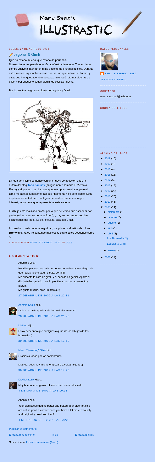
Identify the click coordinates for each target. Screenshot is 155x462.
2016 (108, 169)
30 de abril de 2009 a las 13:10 (44, 340)
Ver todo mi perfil (113, 79)
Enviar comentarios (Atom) (42, 442)
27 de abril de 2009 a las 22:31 (44, 295)
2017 (108, 163)
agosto (112, 222)
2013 (108, 185)
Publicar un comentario (23, 428)
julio (110, 228)
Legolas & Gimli (116, 243)
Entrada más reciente (22, 434)
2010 (108, 201)
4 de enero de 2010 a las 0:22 (43, 419)
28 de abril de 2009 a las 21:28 (44, 316)
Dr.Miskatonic (26, 379)
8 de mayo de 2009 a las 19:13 (43, 390)
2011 (108, 196)
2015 (108, 174)
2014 (108, 180)
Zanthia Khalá (26, 304)
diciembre (114, 211)
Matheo (22, 325)
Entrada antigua (84, 434)
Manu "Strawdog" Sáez (45, 243)
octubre (112, 217)
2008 (108, 257)
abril (111, 233)
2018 (108, 158)
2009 (108, 207)
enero (111, 250)
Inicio (55, 434)
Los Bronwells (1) (117, 238)
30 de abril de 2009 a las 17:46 (44, 370)
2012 (108, 190)
